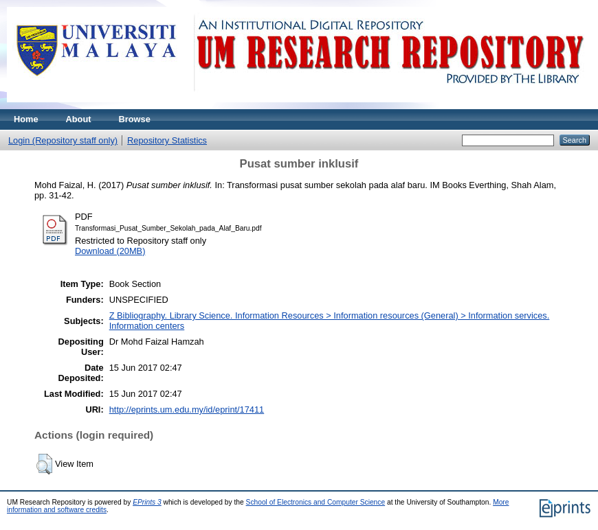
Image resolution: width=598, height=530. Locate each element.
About (78, 119)
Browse (135, 119)
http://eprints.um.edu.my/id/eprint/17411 (187, 409)
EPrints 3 (147, 502)
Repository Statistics (167, 140)
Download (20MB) (110, 251)
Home (26, 119)
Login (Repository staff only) (63, 140)
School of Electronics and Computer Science (316, 502)
